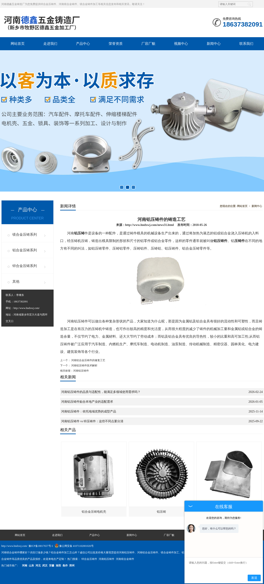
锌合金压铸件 (89, 559)
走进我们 (50, 43)
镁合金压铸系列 (24, 234)
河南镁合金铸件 (125, 559)
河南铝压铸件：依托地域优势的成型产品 (88, 411)
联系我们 (246, 43)
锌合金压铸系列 (24, 266)
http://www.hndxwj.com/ (27, 308)
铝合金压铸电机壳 (94, 511)
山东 (31, 565)
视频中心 (181, 43)
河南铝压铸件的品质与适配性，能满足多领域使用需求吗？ (100, 392)
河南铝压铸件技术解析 (84, 365)
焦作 (65, 565)
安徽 (51, 565)
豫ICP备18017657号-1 (41, 545)
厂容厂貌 (148, 43)
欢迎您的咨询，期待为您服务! (223, 517)
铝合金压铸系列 (24, 250)
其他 (15, 281)
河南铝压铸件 (107, 559)
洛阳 (58, 565)
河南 (24, 565)
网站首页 (18, 43)
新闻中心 (214, 43)
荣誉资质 (116, 43)
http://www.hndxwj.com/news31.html (149, 225)
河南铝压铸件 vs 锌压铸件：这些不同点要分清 (92, 421)
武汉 (44, 565)
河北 (38, 565)
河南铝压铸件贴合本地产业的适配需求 (87, 401)
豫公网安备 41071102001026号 (74, 545)
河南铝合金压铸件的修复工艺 (88, 360)
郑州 (71, 565)
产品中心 (83, 43)
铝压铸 (161, 511)
